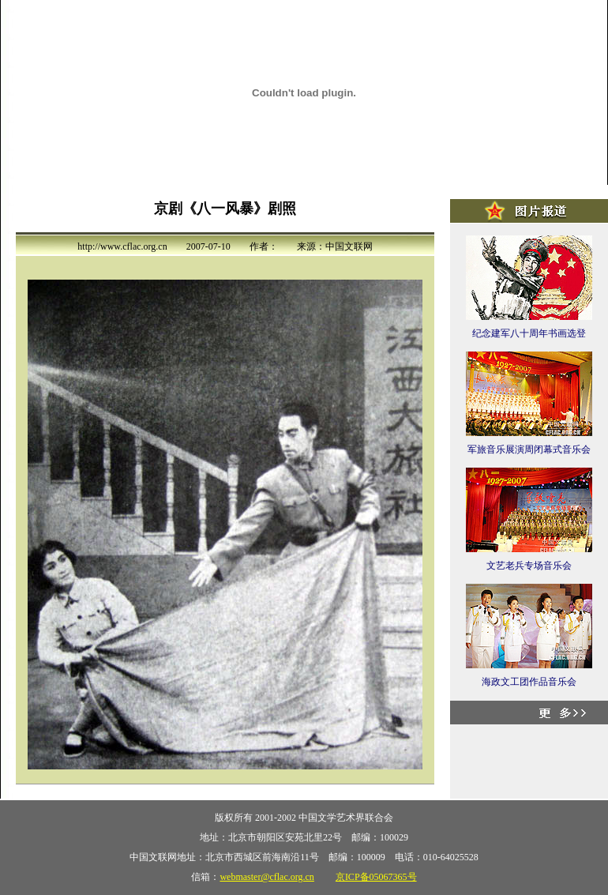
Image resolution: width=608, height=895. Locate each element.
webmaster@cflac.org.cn (266, 876)
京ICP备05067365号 (376, 876)
